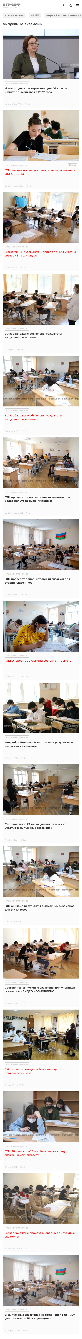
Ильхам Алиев (14, 15)
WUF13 (35, 15)
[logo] (11, 5)
